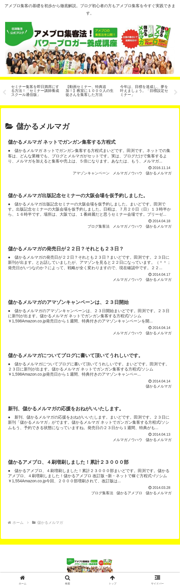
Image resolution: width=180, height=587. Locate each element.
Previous (4, 92)
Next (176, 92)
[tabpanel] (35, 91)
